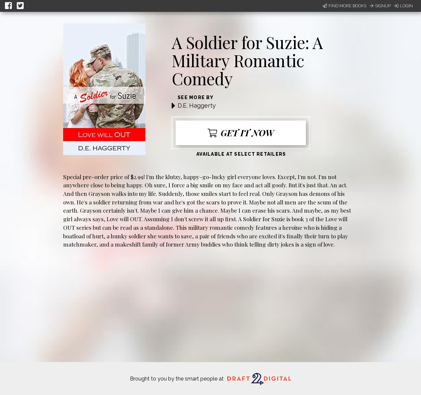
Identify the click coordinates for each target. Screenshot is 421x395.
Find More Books (344, 5)
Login (403, 5)
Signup (380, 5)
